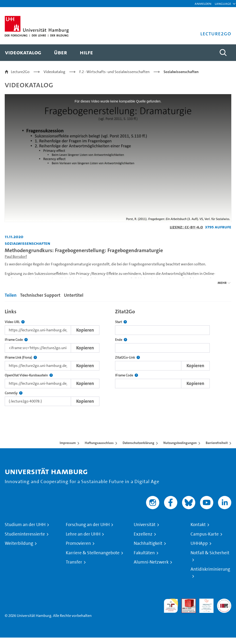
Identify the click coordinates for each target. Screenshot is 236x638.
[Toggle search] (223, 52)
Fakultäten (144, 553)
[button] (223, 3)
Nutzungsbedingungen (180, 442)
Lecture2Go (20, 71)
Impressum (68, 442)
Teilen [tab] (11, 295)
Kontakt (198, 525)
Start (121, 321)
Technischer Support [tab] (40, 295)
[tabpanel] (118, 356)
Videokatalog (54, 71)
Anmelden (203, 3)
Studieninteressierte (25, 534)
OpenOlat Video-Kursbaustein (29, 375)
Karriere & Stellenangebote (93, 553)
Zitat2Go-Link (127, 357)
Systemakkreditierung (224, 601)
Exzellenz (143, 534)
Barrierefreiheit (217, 442)
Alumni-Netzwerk (151, 562)
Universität (145, 525)
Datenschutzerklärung (138, 442)
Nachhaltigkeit (148, 543)
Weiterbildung (19, 543)
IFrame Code (16, 339)
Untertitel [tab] (73, 295)
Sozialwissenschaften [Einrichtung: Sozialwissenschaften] (27, 243)
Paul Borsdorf (16, 256)
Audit (186, 601)
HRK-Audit (203, 604)
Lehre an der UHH (83, 534)
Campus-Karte (205, 534)
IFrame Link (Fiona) (21, 357)
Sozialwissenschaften (181, 71)
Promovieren (78, 543)
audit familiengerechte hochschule (171, 606)
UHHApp (199, 543)
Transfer (74, 562)
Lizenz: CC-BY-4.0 (186, 227)
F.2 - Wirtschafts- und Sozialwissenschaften (114, 71)
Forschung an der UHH (88, 525)
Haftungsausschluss (99, 442)
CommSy (13, 393)
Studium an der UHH (25, 525)
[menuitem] (23, 52)
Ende (121, 339)
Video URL (15, 321)
